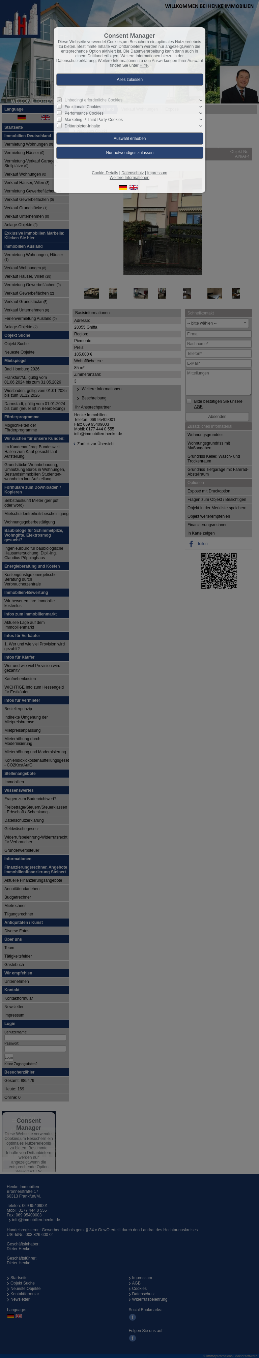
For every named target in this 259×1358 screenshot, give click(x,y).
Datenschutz (132, 173)
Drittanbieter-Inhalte (82, 126)
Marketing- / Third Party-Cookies (94, 119)
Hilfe (144, 65)
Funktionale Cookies (83, 106)
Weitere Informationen (129, 177)
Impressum (157, 173)
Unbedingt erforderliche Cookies (93, 100)
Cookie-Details (105, 173)
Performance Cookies (84, 113)
